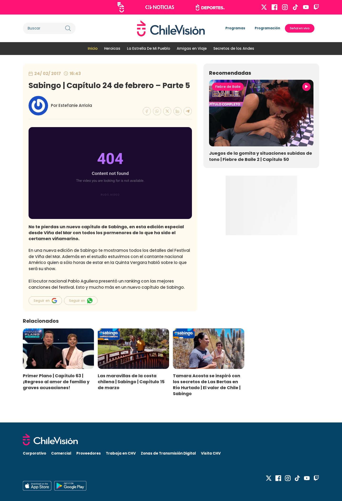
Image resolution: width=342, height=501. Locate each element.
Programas (235, 28)
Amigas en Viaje (192, 48)
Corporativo (34, 453)
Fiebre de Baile (227, 86)
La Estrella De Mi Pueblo (148, 48)
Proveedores (88, 453)
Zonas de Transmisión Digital (168, 453)
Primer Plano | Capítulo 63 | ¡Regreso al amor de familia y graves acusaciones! (56, 382)
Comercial (61, 453)
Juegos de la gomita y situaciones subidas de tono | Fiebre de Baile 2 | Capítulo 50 (260, 156)
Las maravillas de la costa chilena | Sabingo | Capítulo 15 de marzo (131, 382)
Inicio (93, 48)
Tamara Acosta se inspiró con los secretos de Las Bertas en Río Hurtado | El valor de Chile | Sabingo (206, 385)
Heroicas (112, 48)
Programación (267, 28)
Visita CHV (211, 453)
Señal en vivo (300, 28)
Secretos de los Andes (233, 48)
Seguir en (45, 301)
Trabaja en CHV (121, 453)
